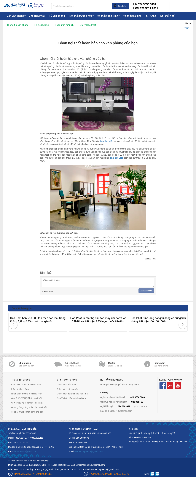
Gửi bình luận (146, 290)
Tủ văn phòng (57, 16)
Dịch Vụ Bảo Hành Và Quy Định (71, 398)
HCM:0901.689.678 (100, 473)
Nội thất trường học (81, 16)
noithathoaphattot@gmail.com (88, 451)
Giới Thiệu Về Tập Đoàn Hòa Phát (27, 402)
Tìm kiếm (120, 6)
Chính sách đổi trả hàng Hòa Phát (72, 393)
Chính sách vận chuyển (67, 389)
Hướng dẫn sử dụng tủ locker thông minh (119, 384)
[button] (13, 325)
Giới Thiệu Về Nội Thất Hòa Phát (26, 398)
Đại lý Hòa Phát (88, 24)
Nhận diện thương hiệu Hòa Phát (26, 393)
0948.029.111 (44, 473)
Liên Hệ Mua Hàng (20, 389)
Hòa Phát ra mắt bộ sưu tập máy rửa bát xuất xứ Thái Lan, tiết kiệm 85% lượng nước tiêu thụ (98, 319)
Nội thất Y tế (167, 16)
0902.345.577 (121, 473)
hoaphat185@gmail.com (120, 410)
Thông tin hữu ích (64, 24)
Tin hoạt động (41, 24)
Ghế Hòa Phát (37, 16)
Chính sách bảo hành (66, 384)
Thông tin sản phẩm (17, 24)
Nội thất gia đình (133, 16)
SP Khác (151, 16)
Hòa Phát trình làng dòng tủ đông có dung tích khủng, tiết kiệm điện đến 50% (158, 319)
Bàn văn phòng (16, 16)
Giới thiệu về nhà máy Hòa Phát (26, 384)
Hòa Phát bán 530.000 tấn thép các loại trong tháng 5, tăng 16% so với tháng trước (37, 319)
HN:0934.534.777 (24, 473)
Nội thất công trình (108, 16)
